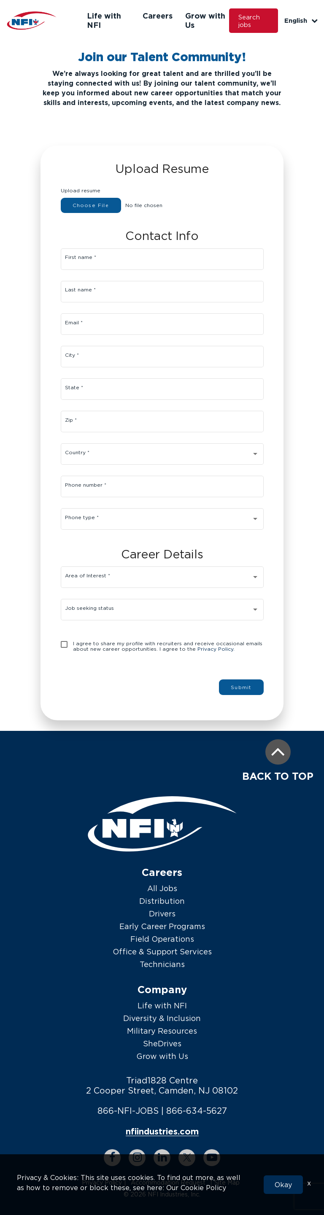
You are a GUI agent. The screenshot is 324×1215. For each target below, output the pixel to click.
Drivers (162, 914)
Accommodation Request (168, 1182)
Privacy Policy (102, 1182)
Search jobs (249, 20)
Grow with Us (162, 1056)
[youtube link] (211, 1157)
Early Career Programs (162, 926)
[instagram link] (137, 1157)
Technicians (162, 964)
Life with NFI (162, 1006)
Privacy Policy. (216, 649)
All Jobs (162, 888)
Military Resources (162, 1031)
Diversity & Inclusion (162, 1018)
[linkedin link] (162, 1157)
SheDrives (162, 1044)
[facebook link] (112, 1157)
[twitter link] (186, 1157)
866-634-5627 (196, 1110)
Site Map (227, 1182)
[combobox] (162, 455)
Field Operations (162, 939)
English (301, 20)
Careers (158, 15)
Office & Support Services (162, 952)
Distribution (162, 901)
